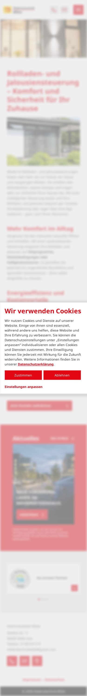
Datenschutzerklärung (36, 364)
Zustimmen (23, 375)
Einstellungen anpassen (23, 386)
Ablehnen (62, 375)
